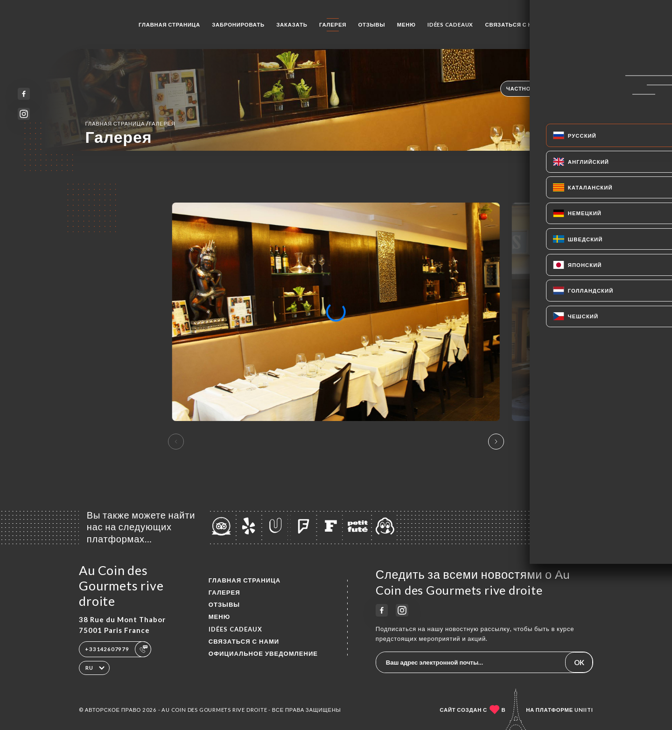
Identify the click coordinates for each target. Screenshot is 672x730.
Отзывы (371, 24)
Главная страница (169, 24)
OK (579, 662)
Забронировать (238, 24)
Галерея (332, 24)
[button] (496, 441)
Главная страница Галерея (130, 123)
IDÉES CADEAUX (450, 24)
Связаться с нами (515, 24)
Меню (406, 24)
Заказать (291, 24)
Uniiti (583, 710)
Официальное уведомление (263, 653)
